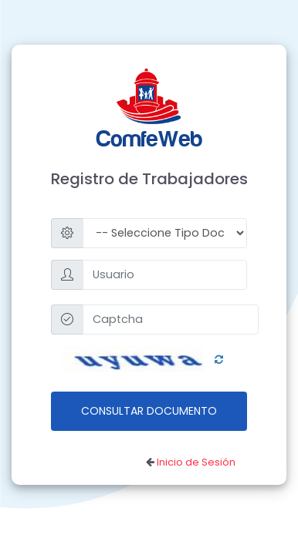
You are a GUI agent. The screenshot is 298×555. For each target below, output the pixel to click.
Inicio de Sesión (196, 462)
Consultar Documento (149, 411)
